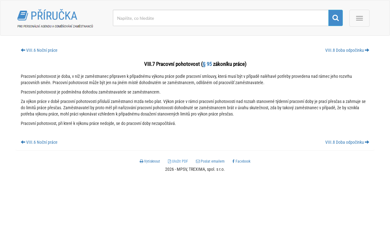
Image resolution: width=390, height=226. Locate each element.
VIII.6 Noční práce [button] (39, 50)
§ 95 (207, 64)
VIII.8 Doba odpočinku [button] (347, 50)
